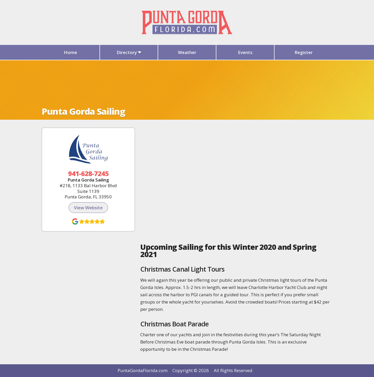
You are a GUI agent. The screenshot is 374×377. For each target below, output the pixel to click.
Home (70, 52)
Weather (187, 52)
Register (304, 52)
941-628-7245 (88, 173)
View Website (88, 208)
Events (245, 52)
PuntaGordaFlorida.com (143, 370)
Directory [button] (129, 52)
